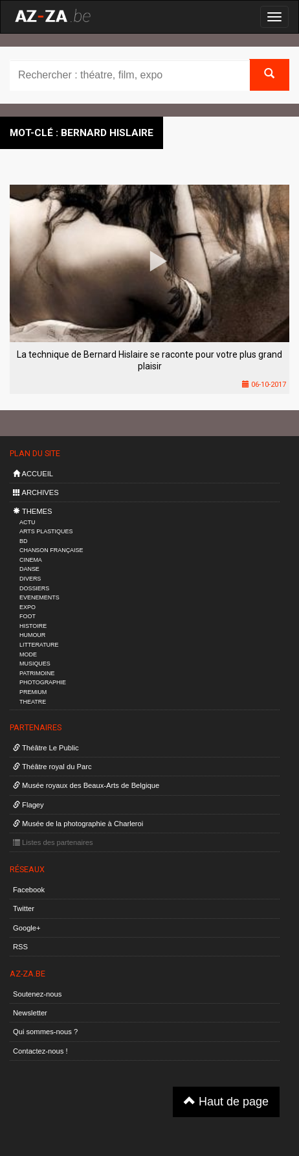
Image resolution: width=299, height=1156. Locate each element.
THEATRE (32, 702)
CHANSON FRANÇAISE (51, 550)
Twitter (23, 908)
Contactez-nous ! (40, 1051)
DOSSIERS (34, 588)
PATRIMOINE (36, 673)
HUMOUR (32, 635)
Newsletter (30, 1013)
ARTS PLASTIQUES (45, 531)
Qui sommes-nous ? (45, 1031)
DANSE (29, 569)
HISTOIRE (33, 626)
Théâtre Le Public (46, 748)
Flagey (28, 805)
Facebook (29, 890)
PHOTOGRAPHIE (42, 682)
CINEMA (30, 560)
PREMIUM (33, 692)
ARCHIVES (36, 492)
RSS (20, 947)
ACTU (27, 522)
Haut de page (226, 1101)
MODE (28, 654)
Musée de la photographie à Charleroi (78, 823)
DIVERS (30, 578)
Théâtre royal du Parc (52, 766)
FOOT (27, 616)
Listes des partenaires (53, 842)
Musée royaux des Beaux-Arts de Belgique (86, 785)
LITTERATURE (39, 645)
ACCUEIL (33, 474)
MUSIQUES (34, 663)
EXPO (27, 607)
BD (23, 541)
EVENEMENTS (39, 597)
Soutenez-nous (37, 994)
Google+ (27, 928)
